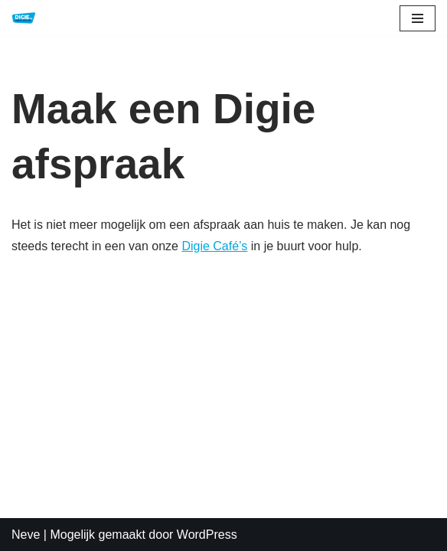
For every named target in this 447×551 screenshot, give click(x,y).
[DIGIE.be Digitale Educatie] (23, 18)
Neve (25, 534)
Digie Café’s (214, 246)
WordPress (207, 534)
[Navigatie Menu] (418, 18)
